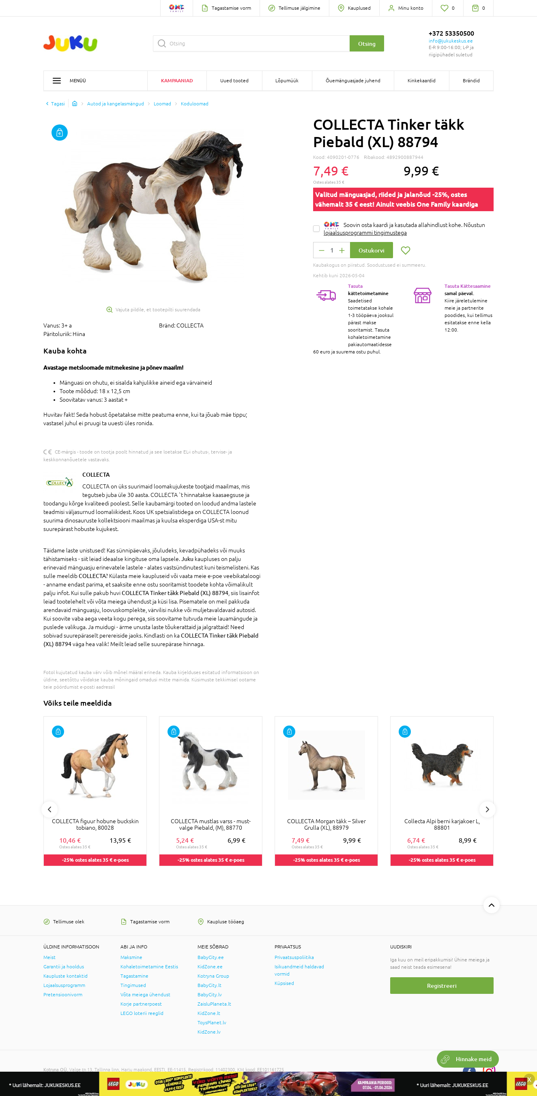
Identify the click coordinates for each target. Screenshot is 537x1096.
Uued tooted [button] (234, 80)
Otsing (367, 43)
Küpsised (284, 983)
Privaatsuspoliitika (294, 957)
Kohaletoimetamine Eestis (149, 967)
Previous (49, 809)
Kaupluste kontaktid (65, 976)
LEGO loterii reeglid (141, 1013)
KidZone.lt (209, 1013)
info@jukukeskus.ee (451, 41)
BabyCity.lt (209, 985)
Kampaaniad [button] (177, 80)
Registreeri (442, 985)
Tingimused (133, 985)
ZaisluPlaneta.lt (214, 1004)
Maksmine (131, 957)
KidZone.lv (209, 1032)
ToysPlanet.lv (212, 1022)
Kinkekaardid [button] (422, 80)
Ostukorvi (371, 250)
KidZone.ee (210, 967)
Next (487, 809)
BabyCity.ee (211, 957)
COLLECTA (96, 474)
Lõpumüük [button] (287, 80)
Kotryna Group (213, 976)
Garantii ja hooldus (63, 967)
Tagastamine (134, 976)
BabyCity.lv (210, 995)
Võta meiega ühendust (145, 995)
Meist (49, 957)
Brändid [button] (471, 80)
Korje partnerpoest (141, 1004)
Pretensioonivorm (62, 995)
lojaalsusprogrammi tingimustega (365, 232)
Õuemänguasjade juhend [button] (353, 80)
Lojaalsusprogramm (64, 985)
